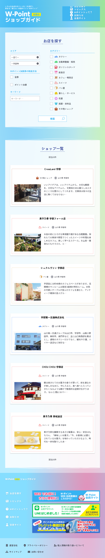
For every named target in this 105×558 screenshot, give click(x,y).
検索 (52, 126)
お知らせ (85, 22)
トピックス (87, 12)
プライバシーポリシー (37, 526)
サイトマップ (15, 532)
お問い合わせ (37, 532)
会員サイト (87, 27)
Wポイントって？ (90, 17)
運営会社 (13, 526)
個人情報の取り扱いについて (70, 526)
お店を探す (87, 7)
